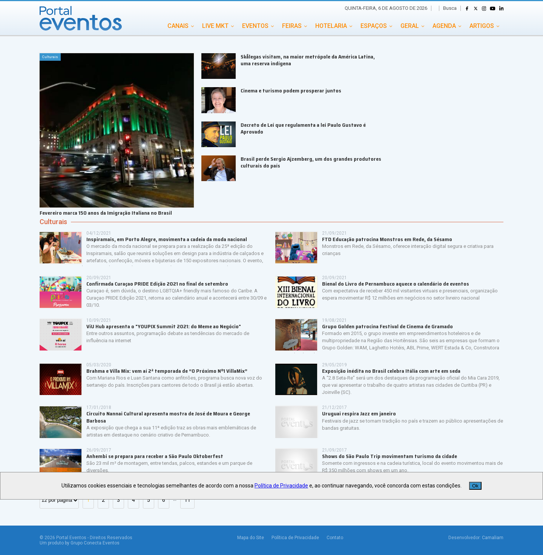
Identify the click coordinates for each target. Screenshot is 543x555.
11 (187, 500)
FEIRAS (292, 25)
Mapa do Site (250, 537)
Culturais (53, 222)
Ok (475, 486)
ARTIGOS (481, 25)
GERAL (409, 25)
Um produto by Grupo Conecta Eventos (80, 543)
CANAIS (178, 25)
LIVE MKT (215, 25)
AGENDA (444, 25)
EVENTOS (255, 25)
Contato (335, 537)
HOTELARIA (331, 25)
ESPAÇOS (373, 25)
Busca (450, 8)
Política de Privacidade (295, 537)
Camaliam (492, 537)
